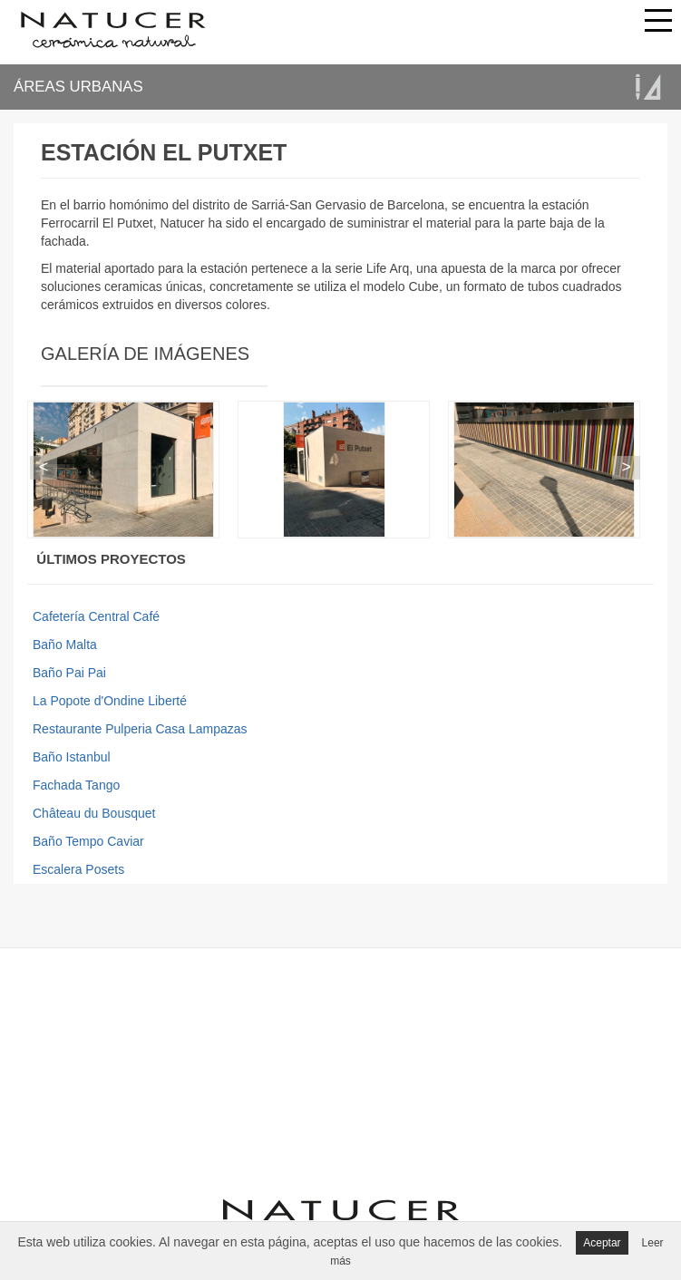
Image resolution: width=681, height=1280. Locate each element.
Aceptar (601, 1242)
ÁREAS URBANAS (78, 86)
